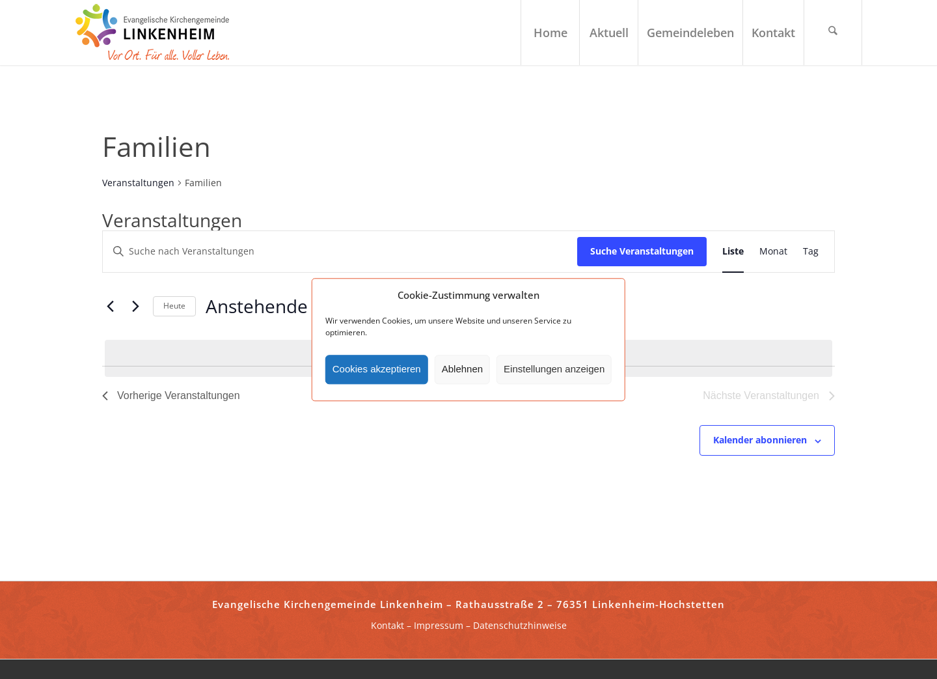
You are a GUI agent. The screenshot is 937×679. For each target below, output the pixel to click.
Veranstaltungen (138, 182)
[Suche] (833, 32)
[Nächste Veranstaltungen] (135, 306)
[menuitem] (550, 32)
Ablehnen (462, 369)
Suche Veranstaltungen (642, 251)
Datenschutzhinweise (520, 625)
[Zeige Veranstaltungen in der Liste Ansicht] (733, 251)
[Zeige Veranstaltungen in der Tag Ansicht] (811, 251)
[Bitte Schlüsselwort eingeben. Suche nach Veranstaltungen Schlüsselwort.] (340, 251)
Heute (174, 305)
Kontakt (387, 625)
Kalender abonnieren (760, 440)
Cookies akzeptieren (377, 369)
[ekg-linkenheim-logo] (156, 32)
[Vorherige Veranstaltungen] (110, 306)
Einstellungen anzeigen (554, 369)
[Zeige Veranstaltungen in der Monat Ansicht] (773, 251)
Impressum (438, 625)
